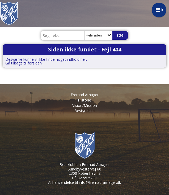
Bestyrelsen (84, 110)
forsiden (35, 63)
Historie (84, 100)
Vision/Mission (84, 105)
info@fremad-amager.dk (100, 182)
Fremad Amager (85, 94)
